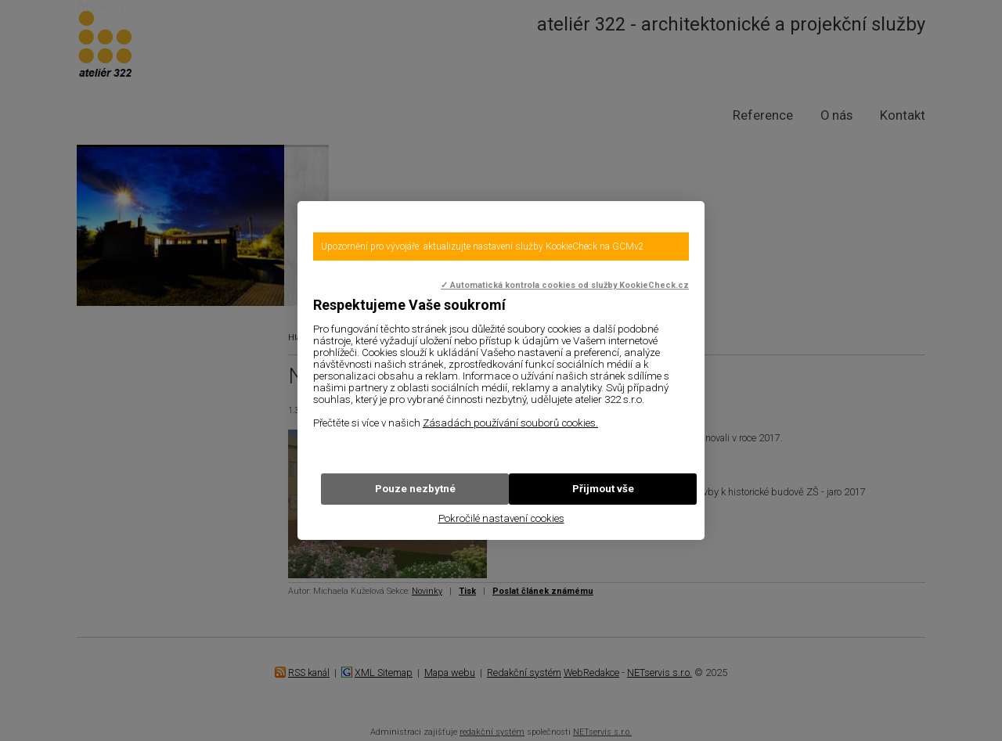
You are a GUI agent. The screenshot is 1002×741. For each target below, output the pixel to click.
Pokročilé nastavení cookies (501, 518)
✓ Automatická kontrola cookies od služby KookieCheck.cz (565, 285)
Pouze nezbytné (415, 489)
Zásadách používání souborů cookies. (510, 423)
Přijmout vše (603, 489)
